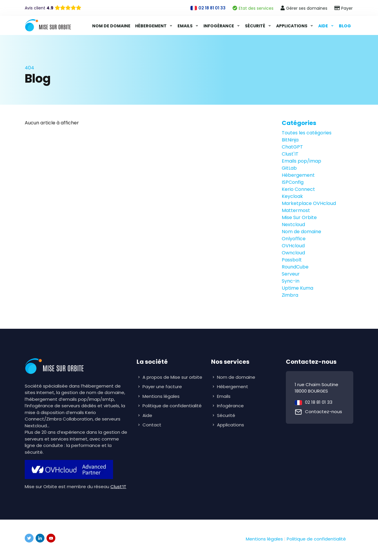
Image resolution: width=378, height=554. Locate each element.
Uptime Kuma (297, 288)
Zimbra (290, 295)
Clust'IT (290, 154)
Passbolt (292, 259)
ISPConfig (293, 182)
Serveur (291, 274)
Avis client (39, 8)
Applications (292, 26)
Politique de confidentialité (172, 406)
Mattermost (296, 210)
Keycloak (292, 196)
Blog (345, 26)
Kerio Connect (298, 189)
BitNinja (290, 139)
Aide (323, 26)
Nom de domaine (111, 26)
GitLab (289, 168)
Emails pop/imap (301, 161)
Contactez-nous (323, 411)
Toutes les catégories (306, 132)
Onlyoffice (294, 238)
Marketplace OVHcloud (309, 203)
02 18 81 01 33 (318, 402)
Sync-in (290, 281)
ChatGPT (292, 146)
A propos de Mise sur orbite (172, 377)
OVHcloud (293, 245)
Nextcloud (293, 224)
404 (29, 67)
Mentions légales (161, 396)
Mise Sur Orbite (299, 217)
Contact (151, 425)
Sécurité (255, 26)
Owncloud (293, 252)
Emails (185, 26)
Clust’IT (118, 486)
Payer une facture (162, 386)
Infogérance (219, 26)
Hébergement (151, 26)
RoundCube (295, 266)
